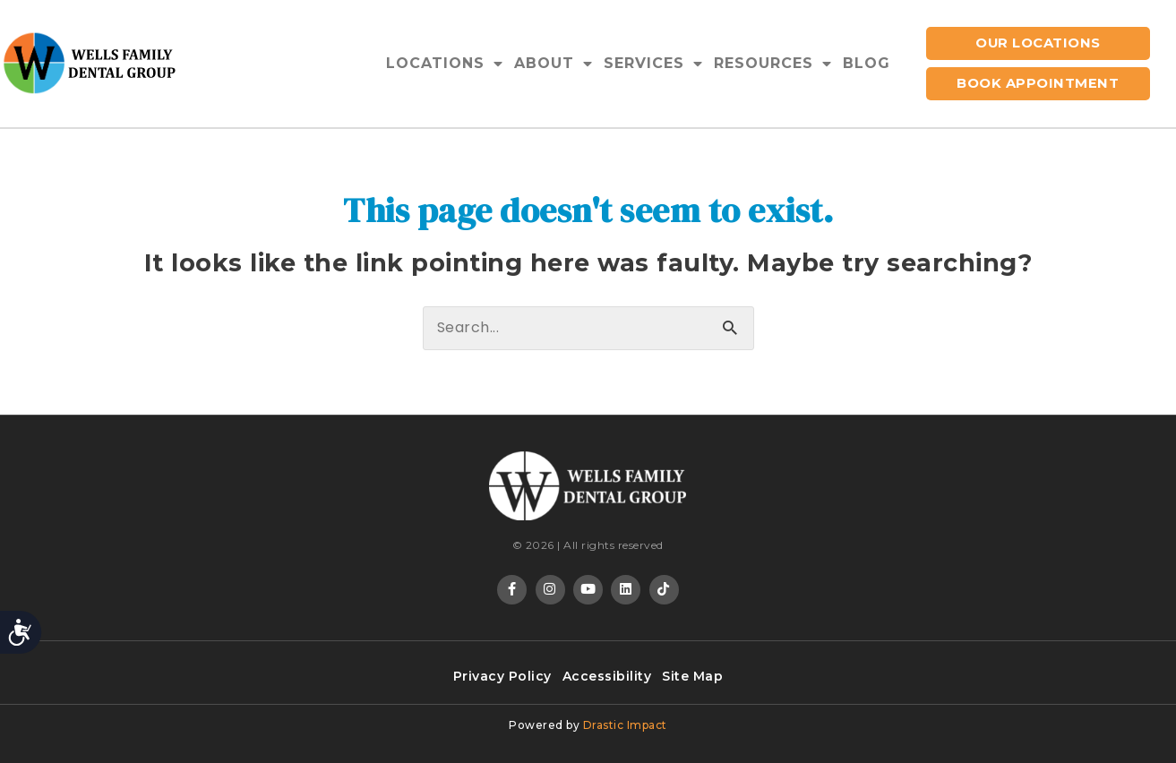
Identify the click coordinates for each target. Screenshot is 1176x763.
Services (653, 63)
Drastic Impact (625, 725)
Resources (773, 63)
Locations (444, 63)
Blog (866, 63)
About (553, 63)
